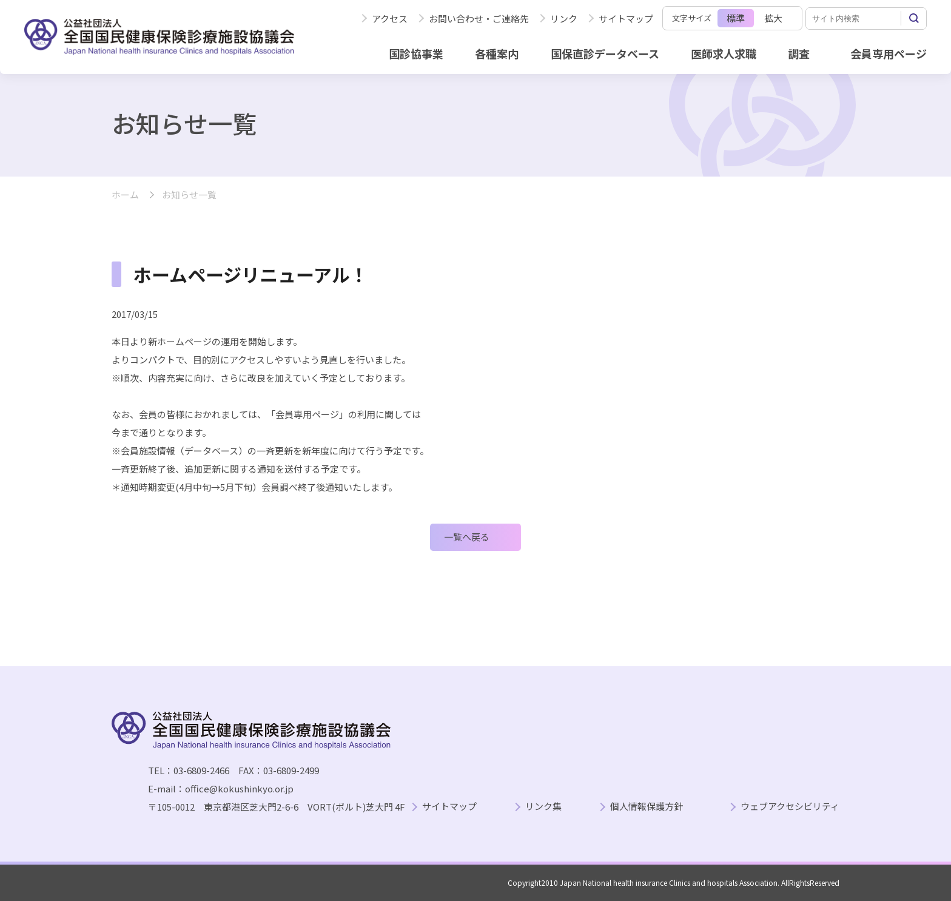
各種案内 (497, 53)
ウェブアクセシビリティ (790, 806)
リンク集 (543, 806)
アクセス (390, 18)
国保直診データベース (605, 53)
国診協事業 (416, 53)
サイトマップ (626, 18)
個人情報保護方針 (646, 806)
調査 (799, 53)
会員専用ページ (888, 53)
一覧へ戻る (466, 536)
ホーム (125, 195)
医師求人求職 (723, 53)
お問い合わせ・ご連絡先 (479, 18)
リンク (563, 18)
